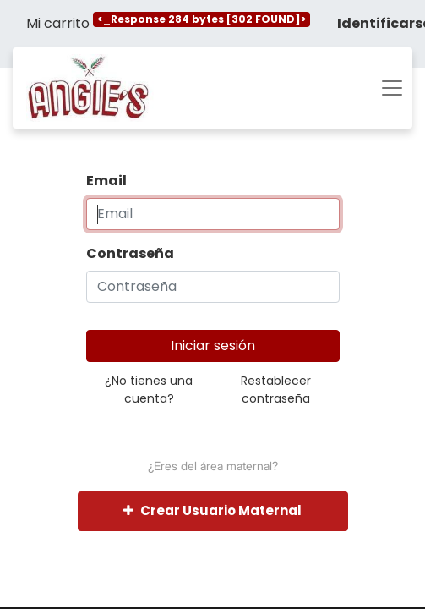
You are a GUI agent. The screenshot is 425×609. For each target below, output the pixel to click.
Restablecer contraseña (276, 389)
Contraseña (130, 253)
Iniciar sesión (213, 345)
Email (106, 180)
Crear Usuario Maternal (212, 510)
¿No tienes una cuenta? (149, 389)
